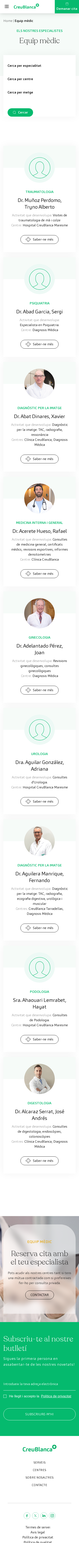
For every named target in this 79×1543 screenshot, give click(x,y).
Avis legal (38, 1532)
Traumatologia (39, 192)
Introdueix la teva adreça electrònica (30, 1384)
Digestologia (39, 1103)
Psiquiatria (40, 303)
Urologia (39, 754)
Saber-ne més (39, 239)
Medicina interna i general (39, 523)
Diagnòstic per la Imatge (39, 408)
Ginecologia (39, 637)
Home (7, 21)
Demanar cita (66, 6)
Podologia (39, 992)
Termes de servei (37, 1527)
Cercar (23, 112)
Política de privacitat (56, 1396)
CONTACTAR (40, 1295)
